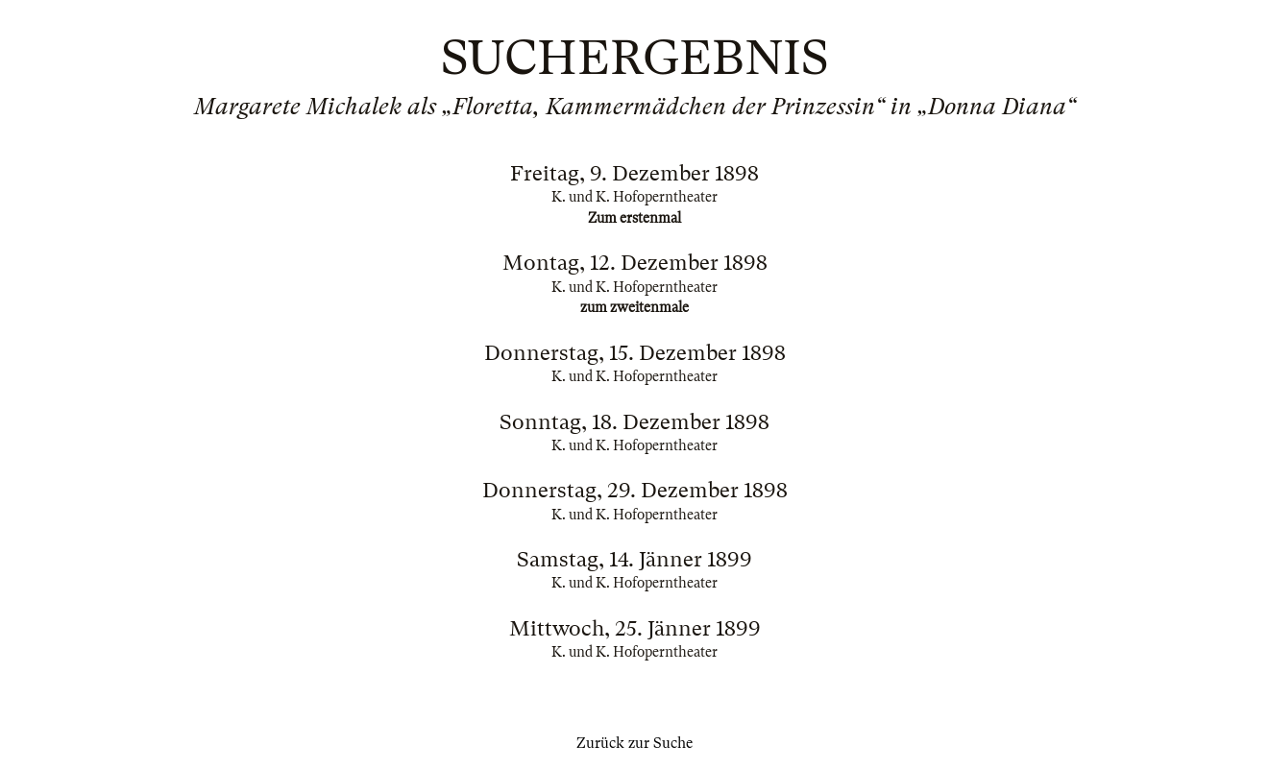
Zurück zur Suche (634, 743)
